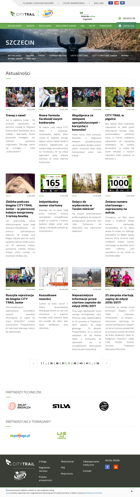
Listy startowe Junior (104, 55)
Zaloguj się (127, 18)
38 (69, 363)
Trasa (41, 55)
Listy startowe (79, 55)
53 (98, 363)
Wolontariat (67, 461)
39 (75, 363)
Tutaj (8, 493)
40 (81, 363)
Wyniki (124, 55)
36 (57, 363)
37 (63, 363)
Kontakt (31, 58)
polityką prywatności (93, 493)
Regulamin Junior (66, 25)
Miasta (30, 25)
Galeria (30, 55)
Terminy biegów (58, 55)
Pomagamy (106, 25)
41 (87, 363)
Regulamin (45, 25)
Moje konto (67, 473)
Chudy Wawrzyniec (74, 3)
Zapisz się (126, 25)
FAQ (82, 25)
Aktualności (15, 25)
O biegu (43, 461)
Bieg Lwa (99, 3)
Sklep (92, 25)
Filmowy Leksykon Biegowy (38, 3)
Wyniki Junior (15, 58)
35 (51, 363)
